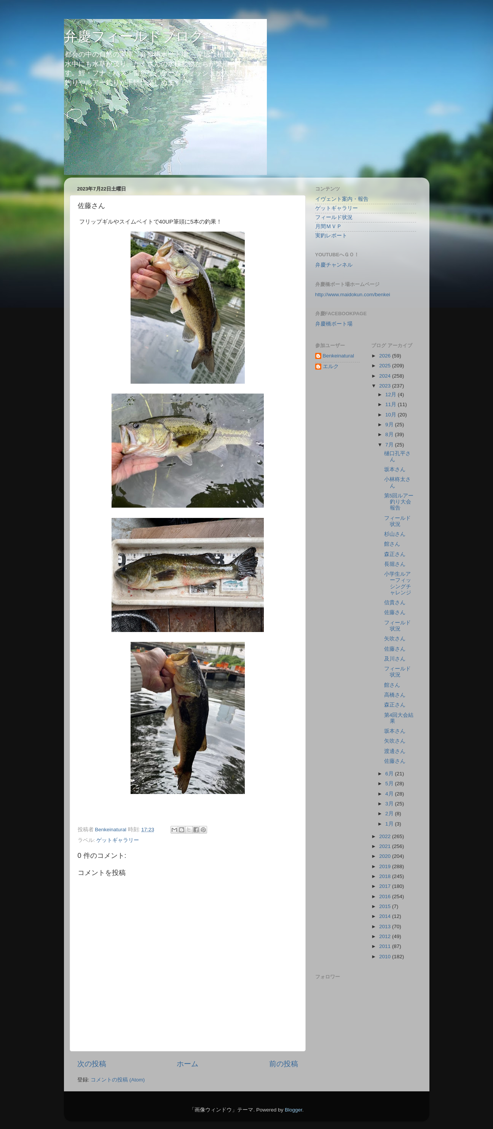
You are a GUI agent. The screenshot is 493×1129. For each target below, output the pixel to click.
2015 (385, 906)
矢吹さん (394, 639)
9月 (390, 424)
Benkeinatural (338, 356)
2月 (390, 813)
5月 (390, 783)
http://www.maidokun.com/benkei (352, 294)
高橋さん (394, 695)
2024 (385, 376)
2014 (385, 916)
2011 (385, 946)
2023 (385, 386)
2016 (385, 896)
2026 (385, 356)
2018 (385, 876)
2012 (385, 936)
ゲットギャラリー (117, 840)
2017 (385, 886)
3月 (390, 804)
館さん (392, 544)
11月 (391, 404)
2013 (385, 926)
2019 (385, 866)
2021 (385, 846)
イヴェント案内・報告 (342, 199)
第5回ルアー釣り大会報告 (399, 502)
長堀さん (394, 564)
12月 (391, 394)
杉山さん (394, 534)
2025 (385, 365)
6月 (390, 773)
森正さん (394, 554)
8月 (390, 434)
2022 (385, 836)
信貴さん (394, 602)
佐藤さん (394, 612)
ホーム (187, 1064)
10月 (391, 415)
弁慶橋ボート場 (334, 324)
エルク (331, 366)
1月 (390, 824)
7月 (390, 445)
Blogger (293, 1110)
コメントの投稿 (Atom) (118, 1080)
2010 (385, 956)
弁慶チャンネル (334, 265)
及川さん (394, 659)
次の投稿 (91, 1064)
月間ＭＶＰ (328, 226)
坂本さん (394, 469)
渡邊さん (394, 751)
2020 (385, 856)
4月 (390, 794)
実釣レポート (331, 235)
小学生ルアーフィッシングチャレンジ (397, 583)
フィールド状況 (334, 217)
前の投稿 (283, 1064)
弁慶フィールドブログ (134, 36)
